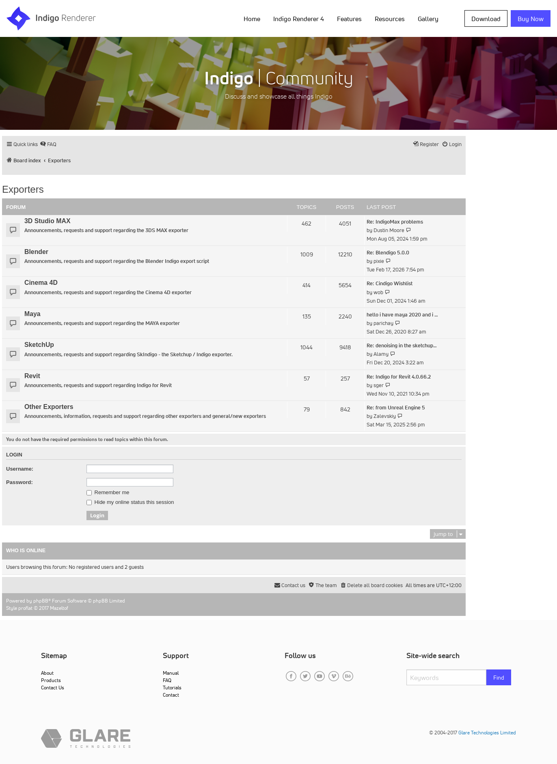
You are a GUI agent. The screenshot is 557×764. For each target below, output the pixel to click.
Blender (36, 251)
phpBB (40, 600)
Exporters (23, 189)
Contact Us (52, 687)
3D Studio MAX (47, 220)
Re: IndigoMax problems (395, 221)
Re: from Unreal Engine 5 (396, 407)
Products (51, 680)
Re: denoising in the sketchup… (402, 345)
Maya (32, 313)
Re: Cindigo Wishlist (389, 283)
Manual (171, 672)
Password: (19, 482)
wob (378, 292)
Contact (171, 694)
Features (349, 19)
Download (486, 19)
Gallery (428, 19)
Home (252, 19)
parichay (383, 323)
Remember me (108, 492)
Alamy (381, 354)
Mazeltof (59, 608)
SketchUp (39, 344)
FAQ (167, 680)
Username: (19, 468)
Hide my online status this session (130, 502)
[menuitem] (48, 144)
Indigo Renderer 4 (298, 19)
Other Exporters (48, 406)
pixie (378, 261)
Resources (390, 19)
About (47, 672)
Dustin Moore (388, 230)
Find (498, 677)
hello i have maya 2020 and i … (402, 314)
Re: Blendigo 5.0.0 (388, 252)
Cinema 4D (41, 282)
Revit (32, 375)
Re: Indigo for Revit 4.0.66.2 (399, 376)
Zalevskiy (384, 416)
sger (378, 385)
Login (14, 455)
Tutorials (172, 687)
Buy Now (531, 19)
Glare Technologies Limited (487, 732)
